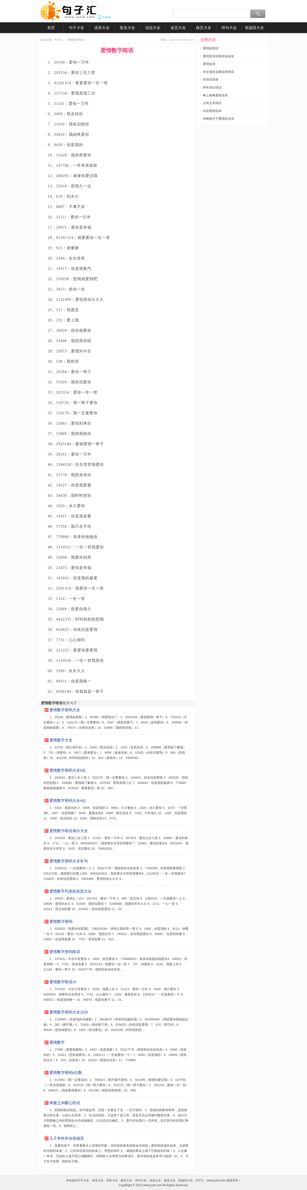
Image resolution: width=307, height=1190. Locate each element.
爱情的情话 (210, 48)
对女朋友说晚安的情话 (218, 72)
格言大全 (203, 28)
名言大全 (178, 28)
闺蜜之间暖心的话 (64, 1103)
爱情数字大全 (60, 740)
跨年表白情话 (212, 87)
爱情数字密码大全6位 (67, 770)
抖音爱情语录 (212, 111)
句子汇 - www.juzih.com (210, 1180)
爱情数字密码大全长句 (68, 861)
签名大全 (127, 28)
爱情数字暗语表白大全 (68, 831)
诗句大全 (229, 28)
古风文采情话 (212, 103)
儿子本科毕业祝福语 (66, 1138)
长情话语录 (210, 79)
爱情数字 (57, 1042)
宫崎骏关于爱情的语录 (218, 118)
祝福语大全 (254, 28)
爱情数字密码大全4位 (67, 801)
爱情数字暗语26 (62, 982)
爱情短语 (209, 64)
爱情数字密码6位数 (65, 1073)
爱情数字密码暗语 (64, 952)
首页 (51, 28)
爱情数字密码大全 (64, 710)
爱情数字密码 (60, 921)
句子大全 (76, 28)
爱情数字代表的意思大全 (70, 891)
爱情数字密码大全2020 (68, 1012)
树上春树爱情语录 (215, 95)
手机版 (106, 17)
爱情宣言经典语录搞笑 (218, 56)
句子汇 (58, 39)
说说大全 (152, 28)
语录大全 (102, 28)
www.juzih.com (152, 1185)
